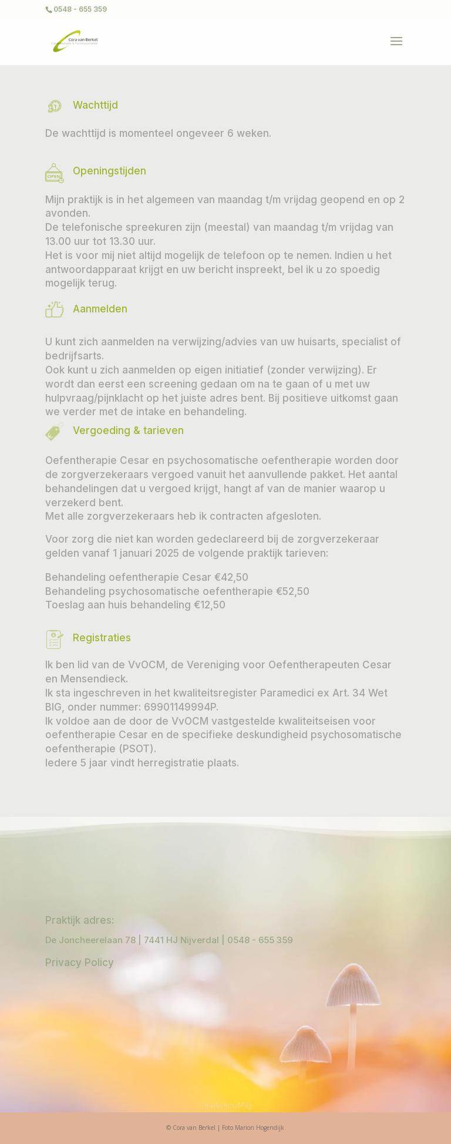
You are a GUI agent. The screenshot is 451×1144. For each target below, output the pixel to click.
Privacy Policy (79, 962)
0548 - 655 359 (260, 940)
